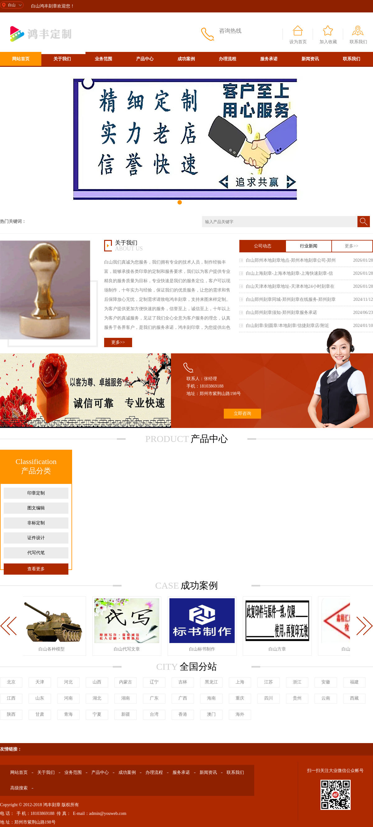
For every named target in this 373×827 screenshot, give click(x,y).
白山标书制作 (203, 649)
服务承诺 (269, 59)
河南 (68, 698)
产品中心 (145, 59)
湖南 (125, 698)
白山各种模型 (53, 649)
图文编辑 (36, 508)
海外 (240, 714)
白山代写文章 (128, 649)
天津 (39, 682)
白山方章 (278, 649)
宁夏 (97, 714)
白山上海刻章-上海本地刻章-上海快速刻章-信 (289, 273)
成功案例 (186, 59)
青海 (68, 714)
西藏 (354, 698)
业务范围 (103, 59)
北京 (11, 682)
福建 (354, 682)
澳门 (211, 714)
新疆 (125, 714)
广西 (182, 698)
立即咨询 (242, 413)
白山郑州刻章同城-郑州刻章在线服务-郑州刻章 (291, 299)
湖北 (97, 698)
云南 (325, 698)
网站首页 (21, 59)
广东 (154, 698)
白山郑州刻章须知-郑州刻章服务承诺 (281, 312)
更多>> (118, 342)
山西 (97, 682)
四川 (268, 698)
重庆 (240, 698)
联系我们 (358, 41)
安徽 (325, 682)
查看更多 (36, 569)
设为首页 (298, 41)
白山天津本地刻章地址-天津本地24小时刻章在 (290, 286)
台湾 (154, 714)
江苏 (268, 682)
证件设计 (36, 537)
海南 (211, 698)
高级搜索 (21, 73)
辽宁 (154, 682)
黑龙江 (211, 682)
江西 (11, 698)
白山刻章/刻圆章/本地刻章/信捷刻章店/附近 (287, 325)
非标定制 (36, 523)
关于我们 (62, 59)
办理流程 (227, 59)
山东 (39, 698)
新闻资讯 (310, 59)
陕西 (11, 714)
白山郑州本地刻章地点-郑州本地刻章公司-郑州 (291, 260)
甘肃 (39, 714)
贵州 (297, 698)
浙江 (297, 682)
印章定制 (36, 493)
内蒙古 (125, 682)
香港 (182, 714)
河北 (68, 682)
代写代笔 (36, 552)
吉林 (182, 682)
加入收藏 (328, 41)
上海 (240, 682)
